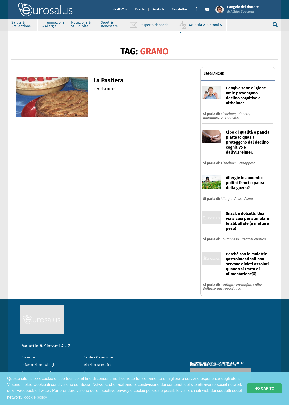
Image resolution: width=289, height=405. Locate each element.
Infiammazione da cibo (221, 118)
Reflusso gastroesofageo (222, 289)
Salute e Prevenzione (98, 357)
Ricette (140, 9)
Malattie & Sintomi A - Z (45, 346)
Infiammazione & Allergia (53, 24)
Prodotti (158, 9)
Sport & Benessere (109, 24)
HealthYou (120, 9)
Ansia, (239, 199)
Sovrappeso (246, 163)
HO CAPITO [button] (264, 388)
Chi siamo (28, 357)
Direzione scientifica (97, 365)
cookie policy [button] (35, 397)
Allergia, (227, 199)
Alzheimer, (229, 114)
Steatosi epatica (253, 239)
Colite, (258, 285)
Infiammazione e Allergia (39, 365)
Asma (248, 199)
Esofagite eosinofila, (237, 285)
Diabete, (243, 114)
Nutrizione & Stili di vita (81, 24)
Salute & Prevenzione (21, 24)
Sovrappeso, (231, 239)
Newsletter (179, 9)
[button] (198, 9)
